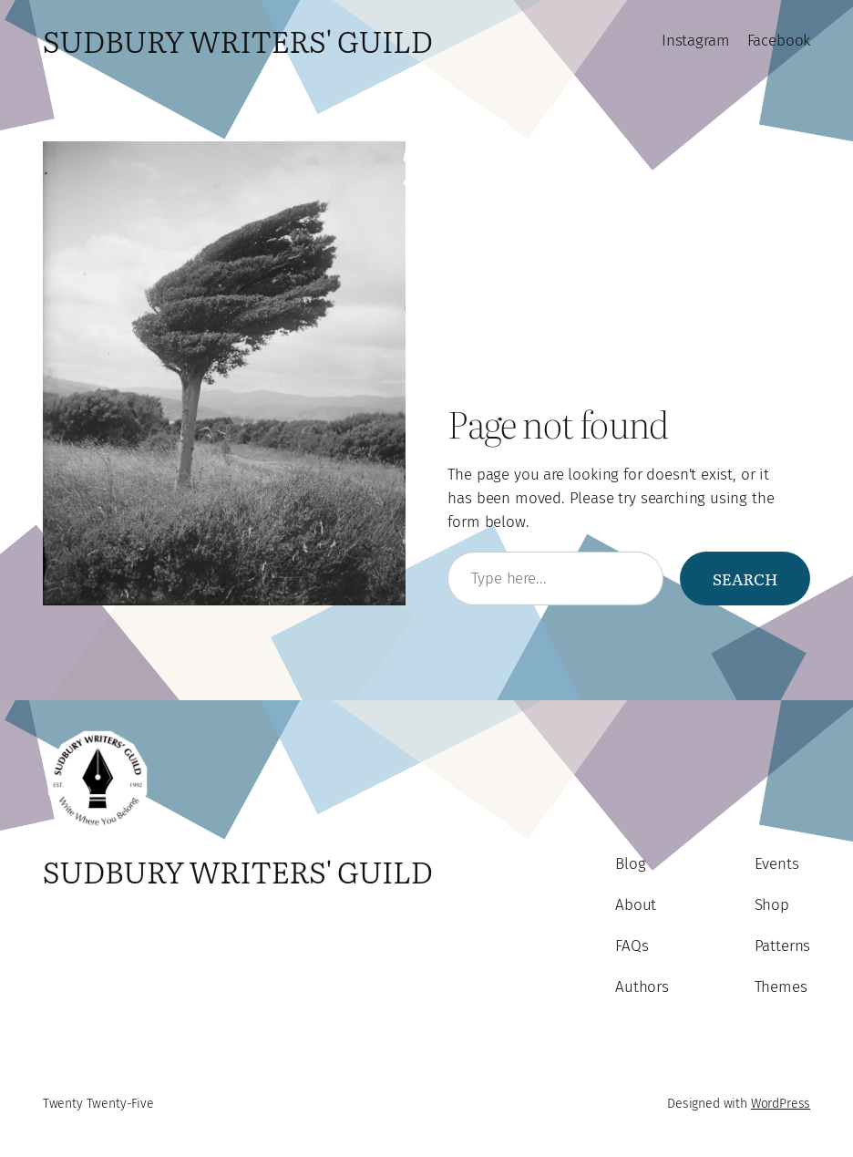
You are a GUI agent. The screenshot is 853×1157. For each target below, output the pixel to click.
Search (745, 578)
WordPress (780, 1103)
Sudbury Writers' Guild (238, 40)
